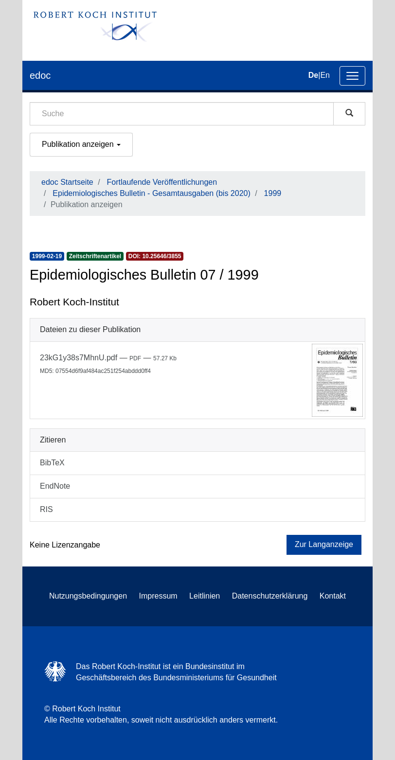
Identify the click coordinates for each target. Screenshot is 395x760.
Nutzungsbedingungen (88, 596)
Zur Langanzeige (324, 544)
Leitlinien (204, 596)
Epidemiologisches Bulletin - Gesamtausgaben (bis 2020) (151, 193)
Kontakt (333, 596)
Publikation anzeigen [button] (81, 144)
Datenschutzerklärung (270, 596)
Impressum (158, 596)
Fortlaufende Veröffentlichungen (162, 182)
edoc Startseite (67, 182)
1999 (273, 193)
